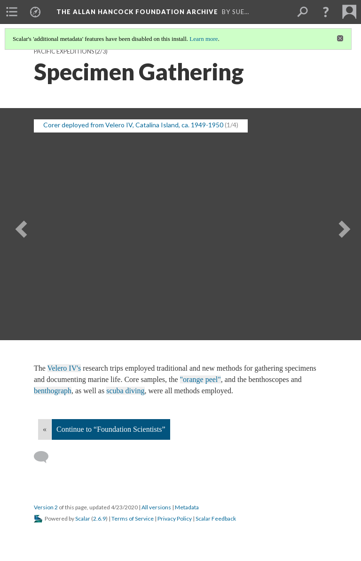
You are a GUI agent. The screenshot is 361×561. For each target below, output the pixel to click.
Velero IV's (64, 368)
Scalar (82, 518)
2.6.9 (99, 518)
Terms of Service (132, 518)
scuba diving (125, 391)
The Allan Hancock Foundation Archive (137, 12)
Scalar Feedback (216, 518)
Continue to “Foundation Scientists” (110, 429)
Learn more (203, 38)
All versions (156, 507)
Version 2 (46, 507)
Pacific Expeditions (64, 51)
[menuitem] (12, 11)
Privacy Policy (174, 518)
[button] (325, 11)
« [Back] (45, 429)
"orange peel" (200, 379)
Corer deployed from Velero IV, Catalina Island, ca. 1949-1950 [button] (133, 125)
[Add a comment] (45, 457)
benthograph (52, 391)
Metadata (187, 507)
